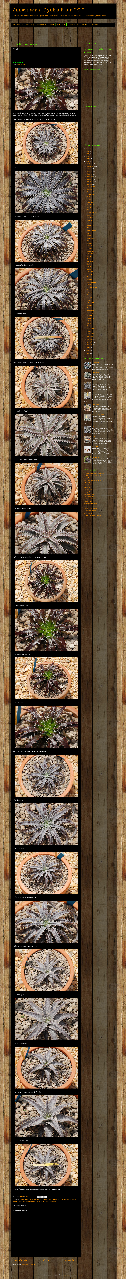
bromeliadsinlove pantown (91, 506)
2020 (87, 151)
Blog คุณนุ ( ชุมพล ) (89, 494)
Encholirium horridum (35, 1201)
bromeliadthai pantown (90, 503)
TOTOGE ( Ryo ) (89, 485)
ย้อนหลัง (89, 189)
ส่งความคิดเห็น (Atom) (28, 1264)
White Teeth (90, 246)
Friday (89, 228)
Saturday (89, 223)
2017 (87, 159)
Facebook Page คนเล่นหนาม (92, 515)
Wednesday (90, 202)
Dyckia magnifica (72, 1199)
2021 (87, 148)
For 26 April (90, 217)
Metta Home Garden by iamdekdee (94, 473)
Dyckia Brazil (87, 478)
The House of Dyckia (90, 499)
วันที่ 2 (89, 269)
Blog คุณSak (87, 492)
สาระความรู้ (30, 25)
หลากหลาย (90, 261)
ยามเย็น (89, 297)
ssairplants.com (88, 513)
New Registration (42, 24)
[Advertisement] (47, 34)
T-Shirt (89, 233)
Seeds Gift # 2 (96, 447)
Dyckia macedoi (46, 1199)
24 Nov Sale (95, 362)
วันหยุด (89, 295)
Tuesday (89, 207)
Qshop (52, 24)
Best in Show (61, 24)
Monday (89, 248)
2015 (87, 348)
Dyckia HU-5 (37, 1199)
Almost (89, 199)
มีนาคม (89, 339)
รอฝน (93, 426)
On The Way (90, 194)
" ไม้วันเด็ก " (95, 404)
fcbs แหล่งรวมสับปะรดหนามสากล (94, 480)
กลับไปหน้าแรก (18, 25)
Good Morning (91, 186)
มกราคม (90, 344)
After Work (90, 210)
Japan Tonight (91, 251)
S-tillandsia (87, 487)
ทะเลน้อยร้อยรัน (73, 25)
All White (89, 197)
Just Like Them (91, 192)
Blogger (80, 1275)
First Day (89, 274)
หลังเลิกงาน (90, 225)
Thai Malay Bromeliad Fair (89, 24)
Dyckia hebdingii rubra (26, 1199)
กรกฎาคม (90, 176)
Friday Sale (95, 393)
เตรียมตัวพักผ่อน (92, 287)
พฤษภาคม (90, 182)
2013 (87, 353)
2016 (87, 161)
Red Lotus (90, 253)
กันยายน (90, 171)
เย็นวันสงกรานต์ (91, 271)
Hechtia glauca (91, 230)
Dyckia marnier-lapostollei (21, 1201)
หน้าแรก (46, 1260)
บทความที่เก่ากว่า (72, 1260)
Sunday (89, 290)
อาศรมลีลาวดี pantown (90, 508)
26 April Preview (92, 212)
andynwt (66, 1275)
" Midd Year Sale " (97, 372)
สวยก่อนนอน (95, 457)
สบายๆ (89, 266)
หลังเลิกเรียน (95, 383)
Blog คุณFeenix (88, 489)
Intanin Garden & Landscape (92, 475)
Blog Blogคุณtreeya (89, 496)
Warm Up (90, 220)
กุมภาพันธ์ (90, 342)
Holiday (89, 331)
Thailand (94, 437)
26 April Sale (90, 204)
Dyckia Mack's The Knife (59, 1199)
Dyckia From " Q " (22, 64)
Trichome (90, 256)
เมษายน (89, 184)
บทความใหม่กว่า (20, 1260)
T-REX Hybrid (91, 313)
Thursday (90, 305)
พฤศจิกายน (90, 166)
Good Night (90, 302)
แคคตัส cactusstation (90, 510)
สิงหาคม (90, 174)
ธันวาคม (90, 164)
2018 (87, 156)
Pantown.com (88, 501)
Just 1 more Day (92, 282)
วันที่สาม (89, 264)
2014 (87, 350)
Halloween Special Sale (99, 415)
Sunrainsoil (87, 482)
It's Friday (90, 336)
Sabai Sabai (90, 215)
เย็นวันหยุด (90, 292)
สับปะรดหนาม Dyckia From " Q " (48, 10)
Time (88, 277)
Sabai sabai (90, 308)
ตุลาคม (89, 169)
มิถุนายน (90, 179)
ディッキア (46, 1201)
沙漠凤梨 (53, 1201)
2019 (87, 154)
